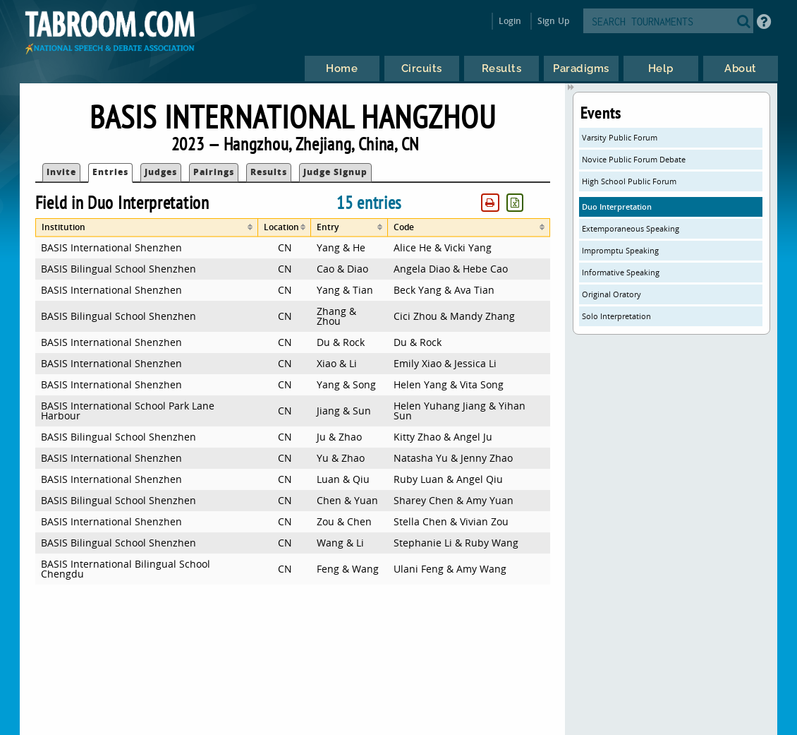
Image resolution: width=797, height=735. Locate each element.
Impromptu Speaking (620, 250)
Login (510, 21)
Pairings (213, 172)
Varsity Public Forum (619, 137)
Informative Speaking (620, 272)
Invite (61, 172)
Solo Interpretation (616, 316)
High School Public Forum (629, 181)
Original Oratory (611, 294)
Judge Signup (335, 172)
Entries (110, 172)
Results (268, 172)
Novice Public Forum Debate (634, 159)
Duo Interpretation (617, 206)
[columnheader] (147, 227)
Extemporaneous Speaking (630, 228)
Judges (161, 172)
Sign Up (553, 21)
